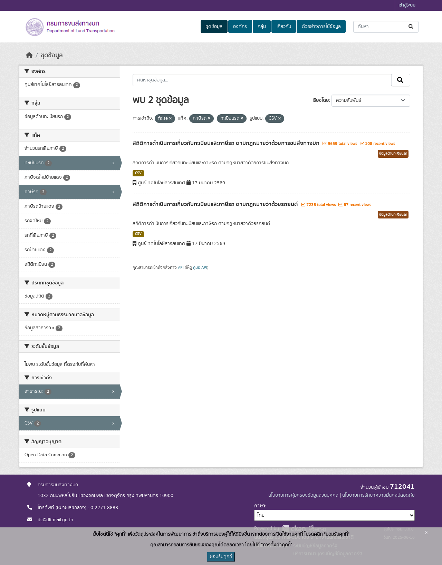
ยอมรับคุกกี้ (221, 556)
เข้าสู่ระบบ (406, 5)
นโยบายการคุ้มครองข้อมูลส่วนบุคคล (303, 495)
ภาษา (259, 506)
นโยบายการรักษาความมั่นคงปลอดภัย (378, 495)
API (181, 267)
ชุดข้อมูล (213, 26)
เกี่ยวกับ (284, 26)
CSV (138, 173)
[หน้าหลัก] (29, 55)
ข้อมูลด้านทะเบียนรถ (393, 153)
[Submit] (411, 27)
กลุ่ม (262, 26)
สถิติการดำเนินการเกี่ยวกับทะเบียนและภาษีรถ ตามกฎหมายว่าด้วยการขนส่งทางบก (227, 143)
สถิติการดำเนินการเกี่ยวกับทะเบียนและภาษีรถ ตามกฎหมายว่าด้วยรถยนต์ (216, 204)
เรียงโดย (321, 100)
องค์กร (240, 26)
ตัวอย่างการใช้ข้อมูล (321, 26)
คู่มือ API (200, 267)
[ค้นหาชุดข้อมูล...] (386, 27)
